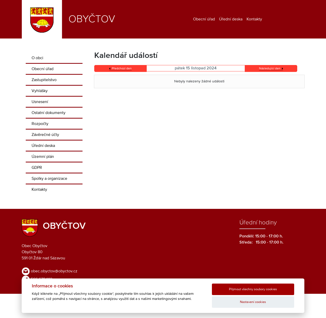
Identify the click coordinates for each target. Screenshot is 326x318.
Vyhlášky (40, 91)
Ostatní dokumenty (48, 113)
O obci (37, 58)
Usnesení (40, 102)
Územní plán (43, 157)
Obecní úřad (204, 19)
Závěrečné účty (45, 135)
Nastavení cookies (253, 302)
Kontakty (254, 19)
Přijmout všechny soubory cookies (253, 289)
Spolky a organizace (49, 178)
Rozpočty (40, 124)
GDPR (37, 168)
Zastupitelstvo (44, 80)
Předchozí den (122, 68)
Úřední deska (230, 19)
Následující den (269, 68)
